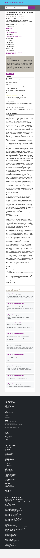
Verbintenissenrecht (8, 480)
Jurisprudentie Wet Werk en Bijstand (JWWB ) (13, 523)
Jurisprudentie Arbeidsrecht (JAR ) (11, 511)
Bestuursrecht (9, 36)
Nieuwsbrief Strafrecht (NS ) (10, 530)
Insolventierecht (8, 473)
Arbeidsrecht (7, 466)
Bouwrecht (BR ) (8, 505)
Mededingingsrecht (8, 476)
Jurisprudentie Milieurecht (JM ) (11, 515)
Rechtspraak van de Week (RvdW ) (11, 538)
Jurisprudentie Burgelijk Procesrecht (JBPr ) (13, 514)
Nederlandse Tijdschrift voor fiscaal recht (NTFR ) (14, 529)
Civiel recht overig (8, 469)
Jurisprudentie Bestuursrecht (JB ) (11, 513)
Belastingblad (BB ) (8, 500)
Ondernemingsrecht (8, 478)
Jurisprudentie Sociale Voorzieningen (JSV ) (13, 519)
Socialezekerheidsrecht (18, 36)
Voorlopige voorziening (9, 412)
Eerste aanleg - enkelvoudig (10, 401)
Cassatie (6, 400)
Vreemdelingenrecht (8, 460)
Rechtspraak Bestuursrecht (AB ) (11, 534)
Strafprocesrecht (8, 490)
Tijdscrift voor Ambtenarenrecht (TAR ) (12, 540)
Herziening (7, 403)
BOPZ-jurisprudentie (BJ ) (10, 504)
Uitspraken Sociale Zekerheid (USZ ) (12, 541)
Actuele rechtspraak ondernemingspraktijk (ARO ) (14, 499)
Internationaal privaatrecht (10, 475)
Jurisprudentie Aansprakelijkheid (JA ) (12, 509)
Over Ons (21, 2)
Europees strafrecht (8, 485)
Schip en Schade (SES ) (9, 539)
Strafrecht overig (8, 491)
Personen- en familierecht (10, 479)
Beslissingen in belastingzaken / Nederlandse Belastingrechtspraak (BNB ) (19, 501)
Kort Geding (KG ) (8, 524)
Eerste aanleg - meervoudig (10, 402)
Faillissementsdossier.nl (10, 423)
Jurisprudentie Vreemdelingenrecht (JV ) (12, 521)
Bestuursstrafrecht (8, 454)
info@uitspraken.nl (8, 440)
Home (6, 2)
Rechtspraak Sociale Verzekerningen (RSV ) (13, 536)
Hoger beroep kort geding (10, 406)
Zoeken (11, 2)
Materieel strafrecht (8, 487)
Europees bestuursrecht (9, 455)
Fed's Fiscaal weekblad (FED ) (10, 506)
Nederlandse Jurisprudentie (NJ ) (11, 525)
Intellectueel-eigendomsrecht (10, 474)
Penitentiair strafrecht (9, 489)
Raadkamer (7, 408)
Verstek (6, 410)
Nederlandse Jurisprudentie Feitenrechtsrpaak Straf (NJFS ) (16, 526)
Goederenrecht (8, 471)
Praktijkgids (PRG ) (8, 531)
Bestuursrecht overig (9, 453)
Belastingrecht (7, 450)
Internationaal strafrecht (9, 486)
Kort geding (7, 407)
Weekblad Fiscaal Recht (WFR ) (11, 545)
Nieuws (16, 2)
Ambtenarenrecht (8, 449)
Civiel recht (7, 463)
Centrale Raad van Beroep (11, 32)
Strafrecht (7, 483)
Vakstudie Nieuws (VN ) (9, 543)
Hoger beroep (9, 28)
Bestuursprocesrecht (9, 451)
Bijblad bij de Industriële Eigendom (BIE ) (12, 503)
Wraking (6, 415)
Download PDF (10, 73)
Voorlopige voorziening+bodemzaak (11, 413)
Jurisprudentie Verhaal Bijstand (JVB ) (12, 520)
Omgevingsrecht (8, 458)
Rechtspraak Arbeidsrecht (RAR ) (11, 533)
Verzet (6, 411)
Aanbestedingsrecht (8, 465)
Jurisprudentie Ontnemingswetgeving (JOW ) (13, 518)
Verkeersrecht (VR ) (8, 544)
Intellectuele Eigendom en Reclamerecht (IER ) (13, 508)
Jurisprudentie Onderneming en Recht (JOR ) (13, 516)
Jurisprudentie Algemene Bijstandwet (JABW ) (13, 510)
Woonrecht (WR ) (8, 546)
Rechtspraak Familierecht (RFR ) (11, 535)
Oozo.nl (6, 420)
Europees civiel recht (9, 470)
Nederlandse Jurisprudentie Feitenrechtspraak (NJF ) (15, 528)
